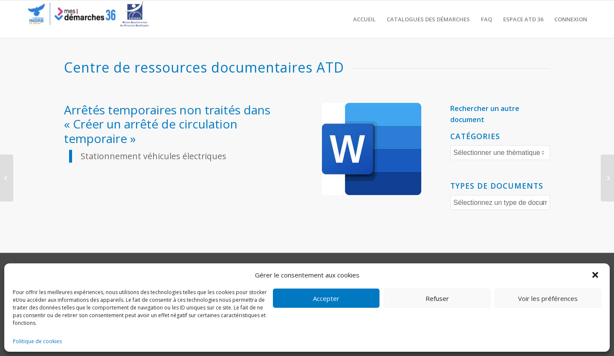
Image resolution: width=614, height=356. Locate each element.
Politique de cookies (37, 341)
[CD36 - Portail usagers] (85, 19)
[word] (371, 149)
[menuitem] (364, 19)
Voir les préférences (548, 298)
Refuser (437, 298)
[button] (596, 275)
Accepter (326, 298)
